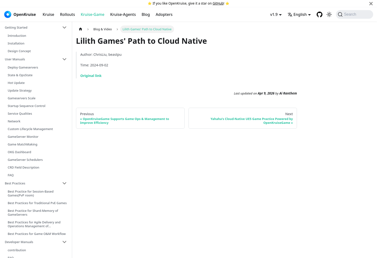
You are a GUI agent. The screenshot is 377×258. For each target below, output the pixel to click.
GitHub (218, 3)
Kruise (48, 14)
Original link (90, 75)
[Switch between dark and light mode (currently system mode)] (329, 14)
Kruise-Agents (123, 14)
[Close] (371, 3)
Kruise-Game (92, 14)
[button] (36, 27)
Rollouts (67, 14)
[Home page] (80, 29)
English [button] (297, 14)
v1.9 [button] (274, 14)
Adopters (164, 14)
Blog (146, 14)
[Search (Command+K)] (354, 14)
